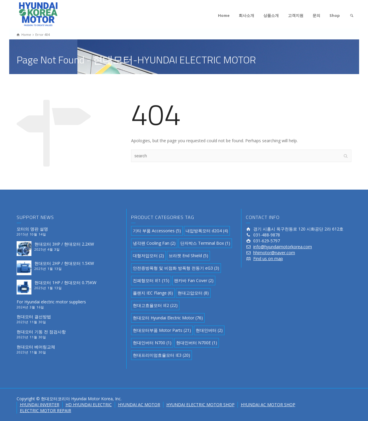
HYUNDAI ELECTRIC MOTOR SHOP (200, 404)
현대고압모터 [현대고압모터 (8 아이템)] (193, 293)
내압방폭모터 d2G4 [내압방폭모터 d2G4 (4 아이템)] (207, 230)
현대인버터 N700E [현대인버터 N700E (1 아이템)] (196, 342)
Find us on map (268, 258)
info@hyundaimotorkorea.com (282, 246)
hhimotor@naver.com (274, 252)
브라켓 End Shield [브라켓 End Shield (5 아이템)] (188, 255)
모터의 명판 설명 (32, 229)
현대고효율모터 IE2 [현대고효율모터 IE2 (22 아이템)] (155, 305)
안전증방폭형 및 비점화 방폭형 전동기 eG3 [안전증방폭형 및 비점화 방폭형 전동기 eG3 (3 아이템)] (176, 268)
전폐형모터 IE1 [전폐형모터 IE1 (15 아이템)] (151, 280)
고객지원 (295, 15)
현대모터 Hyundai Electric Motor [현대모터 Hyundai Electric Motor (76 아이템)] (168, 318)
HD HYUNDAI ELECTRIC (89, 404)
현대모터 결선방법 (34, 316)
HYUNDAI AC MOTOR (139, 404)
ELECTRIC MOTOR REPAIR (45, 410)
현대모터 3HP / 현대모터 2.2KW (64, 244)
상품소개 (271, 15)
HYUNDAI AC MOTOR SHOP (268, 404)
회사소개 (246, 15)
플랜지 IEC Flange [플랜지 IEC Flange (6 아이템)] (153, 293)
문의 (316, 15)
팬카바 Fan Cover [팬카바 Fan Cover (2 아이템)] (194, 280)
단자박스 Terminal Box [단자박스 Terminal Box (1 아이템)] (205, 243)
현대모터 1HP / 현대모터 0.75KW (65, 282)
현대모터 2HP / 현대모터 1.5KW (64, 263)
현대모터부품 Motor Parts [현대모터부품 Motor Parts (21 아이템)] (162, 330)
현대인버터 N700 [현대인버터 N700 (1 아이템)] (152, 342)
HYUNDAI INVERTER (39, 404)
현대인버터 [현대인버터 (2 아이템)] (209, 330)
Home (224, 15)
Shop (334, 15)
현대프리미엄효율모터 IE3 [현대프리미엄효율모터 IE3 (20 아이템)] (161, 355)
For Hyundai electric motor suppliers (51, 302)
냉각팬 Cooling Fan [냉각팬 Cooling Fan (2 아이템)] (154, 243)
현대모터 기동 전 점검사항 (41, 331)
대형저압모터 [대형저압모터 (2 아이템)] (148, 255)
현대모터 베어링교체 (36, 347)
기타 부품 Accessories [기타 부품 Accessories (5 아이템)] (157, 230)
